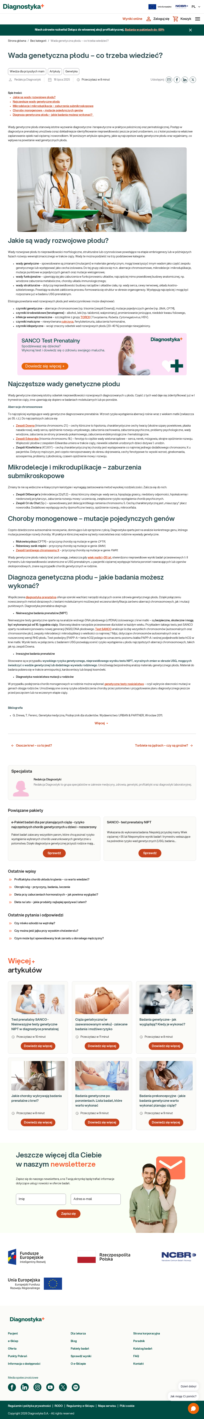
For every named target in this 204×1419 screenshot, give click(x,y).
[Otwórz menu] (197, 19)
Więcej (102, 723)
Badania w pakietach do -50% (144, 29)
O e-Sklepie (78, 1364)
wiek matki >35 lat (99, 557)
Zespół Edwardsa (27, 439)
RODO (59, 1406)
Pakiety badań (80, 1348)
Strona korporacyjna (146, 1333)
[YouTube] (50, 1387)
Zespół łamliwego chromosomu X (37, 550)
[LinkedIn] (25, 1387)
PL (196, 7)
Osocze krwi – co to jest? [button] (32, 745)
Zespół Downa (25, 425)
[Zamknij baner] (190, 30)
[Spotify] (76, 1387)
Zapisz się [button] (68, 1213)
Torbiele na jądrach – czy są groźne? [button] (164, 745)
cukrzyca (67, 321)
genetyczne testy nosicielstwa (124, 684)
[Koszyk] (182, 19)
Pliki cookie (127, 1406)
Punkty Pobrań (17, 1356)
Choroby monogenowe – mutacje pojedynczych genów (48, 110)
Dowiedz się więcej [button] (38, 1046)
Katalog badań (142, 1348)
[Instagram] (37, 1387)
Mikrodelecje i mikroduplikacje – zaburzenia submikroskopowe (53, 106)
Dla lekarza (78, 1333)
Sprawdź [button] (54, 853)
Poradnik (139, 1341)
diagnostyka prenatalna (41, 597)
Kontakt (138, 1364)
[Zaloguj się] (157, 19)
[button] (27, 71)
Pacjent (13, 1333)
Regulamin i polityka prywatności (29, 1406)
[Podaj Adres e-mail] (96, 1199)
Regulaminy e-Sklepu (80, 1406)
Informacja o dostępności (24, 1364)
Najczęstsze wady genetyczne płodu (36, 101)
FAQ (136, 1356)
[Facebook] (12, 1387)
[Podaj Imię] (41, 1199)
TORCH (85, 317)
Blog (74, 1341)
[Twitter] (63, 1387)
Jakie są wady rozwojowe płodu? (34, 97)
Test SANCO (103, 629)
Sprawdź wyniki (81, 1356)
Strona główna (17, 41)
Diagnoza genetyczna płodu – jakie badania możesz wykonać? (53, 115)
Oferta (12, 1348)
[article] (54, 839)
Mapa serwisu (107, 1406)
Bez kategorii (38, 41)
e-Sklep (13, 1341)
